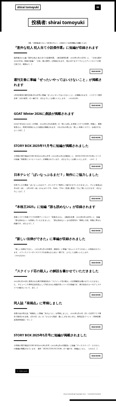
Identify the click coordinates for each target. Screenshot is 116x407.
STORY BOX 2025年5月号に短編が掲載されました (50, 341)
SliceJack (98, 400)
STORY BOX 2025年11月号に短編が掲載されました (51, 148)
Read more (97, 72)
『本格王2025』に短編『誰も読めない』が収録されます (55, 210)
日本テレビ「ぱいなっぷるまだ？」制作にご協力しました (56, 177)
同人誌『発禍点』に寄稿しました (38, 308)
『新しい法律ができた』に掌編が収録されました (50, 243)
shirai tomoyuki (28, 7)
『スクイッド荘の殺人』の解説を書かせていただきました (56, 275)
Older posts (23, 377)
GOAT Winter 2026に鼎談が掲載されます (44, 115)
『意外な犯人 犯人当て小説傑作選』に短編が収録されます (56, 48)
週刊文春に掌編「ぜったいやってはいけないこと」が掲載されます (58, 83)
